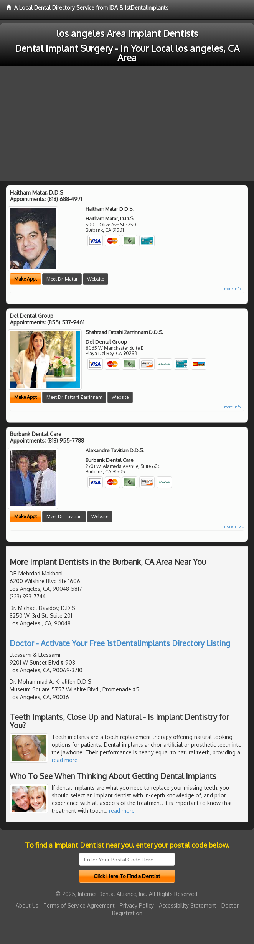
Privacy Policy (137, 905)
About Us (27, 905)
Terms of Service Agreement (79, 905)
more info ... (234, 288)
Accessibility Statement (187, 905)
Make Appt (25, 279)
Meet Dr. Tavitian (64, 516)
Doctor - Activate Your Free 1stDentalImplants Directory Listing (120, 643)
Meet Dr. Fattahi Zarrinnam (74, 397)
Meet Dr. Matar (62, 279)
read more (65, 760)
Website (95, 279)
